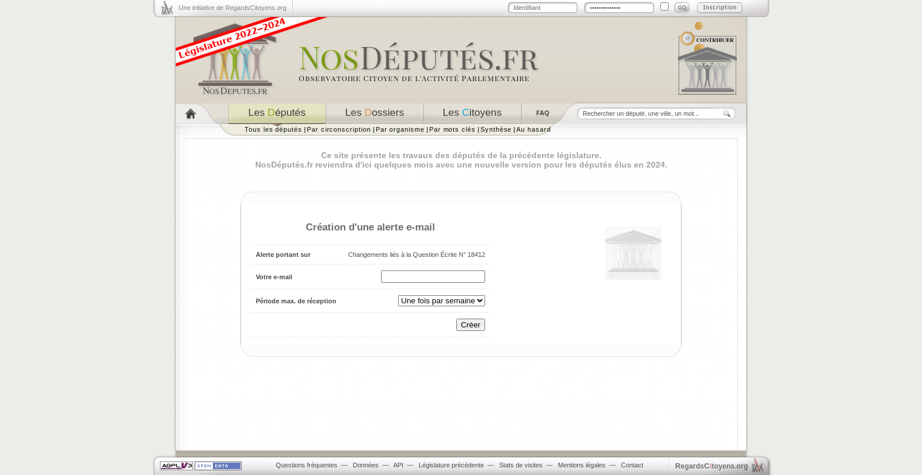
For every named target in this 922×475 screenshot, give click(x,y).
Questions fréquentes (307, 465)
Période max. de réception (296, 301)
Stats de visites (521, 465)
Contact (632, 465)
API (398, 465)
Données (366, 465)
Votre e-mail (274, 276)
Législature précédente (451, 465)
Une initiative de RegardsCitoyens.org (232, 7)
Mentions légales (582, 465)
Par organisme (400, 129)
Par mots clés (452, 129)
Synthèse (496, 129)
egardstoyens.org (711, 465)
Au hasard (533, 129)
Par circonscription (339, 129)
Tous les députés (273, 129)
